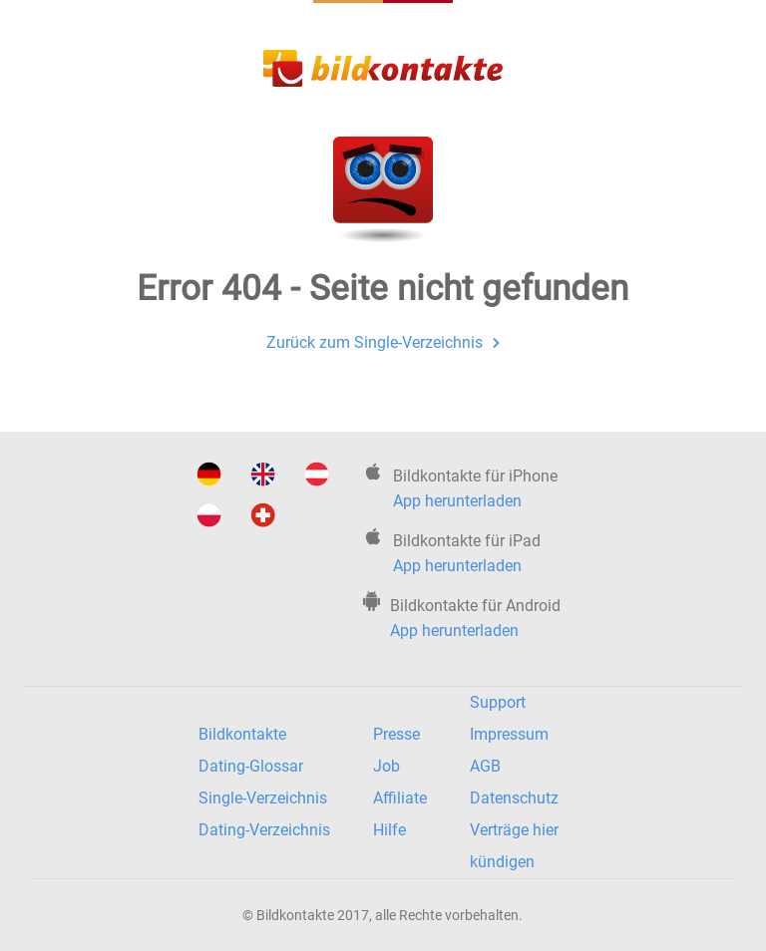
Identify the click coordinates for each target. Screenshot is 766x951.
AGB (485, 766)
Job (386, 766)
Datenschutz (514, 798)
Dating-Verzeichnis (264, 829)
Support (498, 702)
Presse (396, 734)
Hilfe (389, 829)
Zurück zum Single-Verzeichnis (383, 342)
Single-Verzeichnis (262, 798)
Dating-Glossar (250, 766)
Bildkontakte (242, 734)
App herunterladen (457, 500)
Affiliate (400, 798)
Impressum (509, 734)
